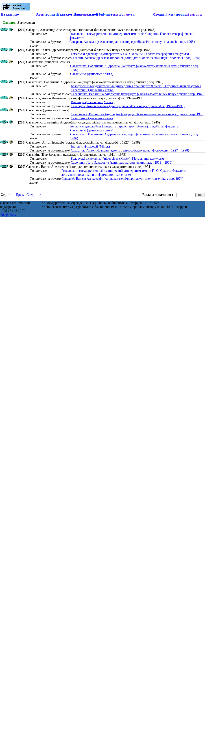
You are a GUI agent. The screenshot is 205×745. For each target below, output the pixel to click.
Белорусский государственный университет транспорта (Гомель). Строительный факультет (136, 86)
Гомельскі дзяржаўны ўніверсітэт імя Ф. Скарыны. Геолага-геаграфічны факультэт (130, 54)
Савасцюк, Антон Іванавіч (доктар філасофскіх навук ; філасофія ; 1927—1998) (127, 106)
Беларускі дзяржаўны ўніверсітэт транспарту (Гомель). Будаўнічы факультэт (125, 126)
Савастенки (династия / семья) (92, 90)
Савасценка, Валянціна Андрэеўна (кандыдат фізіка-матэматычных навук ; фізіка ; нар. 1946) (137, 94)
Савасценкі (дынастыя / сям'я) (91, 74)
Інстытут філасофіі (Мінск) (90, 146)
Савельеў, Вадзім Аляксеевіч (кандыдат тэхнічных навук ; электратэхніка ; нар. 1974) (122, 178)
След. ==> (34, 195)
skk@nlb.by (8, 215)
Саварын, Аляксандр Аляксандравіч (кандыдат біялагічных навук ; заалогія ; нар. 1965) (132, 42)
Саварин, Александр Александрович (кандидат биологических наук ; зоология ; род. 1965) (135, 58)
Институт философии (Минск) (92, 102)
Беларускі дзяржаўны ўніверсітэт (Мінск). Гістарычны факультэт (117, 158)
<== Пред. (16, 195)
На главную (10, 14)
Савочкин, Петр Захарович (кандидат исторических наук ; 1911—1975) (121, 162)
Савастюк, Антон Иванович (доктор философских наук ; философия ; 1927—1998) (130, 150)
